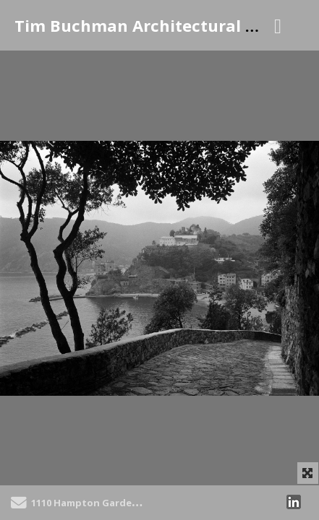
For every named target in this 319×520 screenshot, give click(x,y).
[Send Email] (19, 504)
